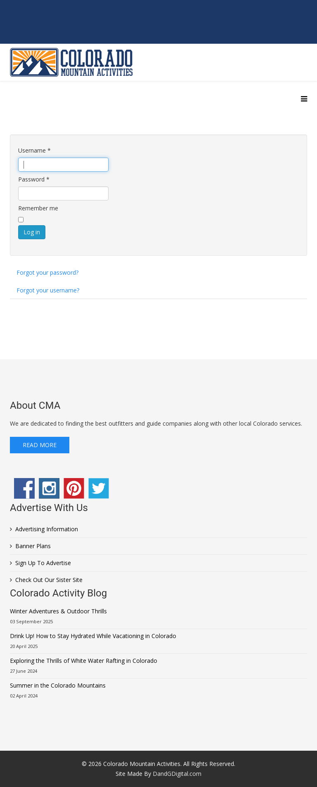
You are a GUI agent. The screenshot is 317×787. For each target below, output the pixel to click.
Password (34, 179)
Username (34, 150)
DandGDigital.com (177, 774)
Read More (40, 445)
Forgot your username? (48, 290)
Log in (32, 232)
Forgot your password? (47, 272)
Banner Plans (33, 546)
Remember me (38, 208)
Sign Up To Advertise (43, 563)
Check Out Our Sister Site (49, 580)
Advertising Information (46, 529)
